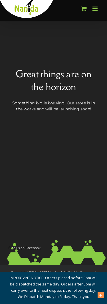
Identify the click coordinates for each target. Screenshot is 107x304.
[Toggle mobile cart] (84, 9)
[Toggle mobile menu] (95, 9)
